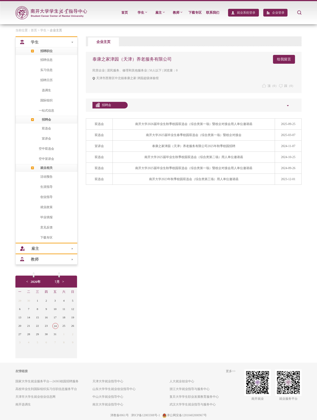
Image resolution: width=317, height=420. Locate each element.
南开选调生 (23, 404)
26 (72, 325)
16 (46, 317)
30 (28, 300)
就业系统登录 (246, 12)
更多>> (231, 371)
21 (28, 325)
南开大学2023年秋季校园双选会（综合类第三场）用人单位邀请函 (193, 179)
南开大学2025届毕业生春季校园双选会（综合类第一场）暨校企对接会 (193, 135)
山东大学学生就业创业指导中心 (114, 389)
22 (37, 325)
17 (55, 317)
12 (72, 309)
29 (19, 300)
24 (55, 326)
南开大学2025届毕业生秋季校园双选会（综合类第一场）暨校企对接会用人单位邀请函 (193, 168)
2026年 (36, 282)
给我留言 (284, 59)
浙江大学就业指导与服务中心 (190, 389)
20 (19, 325)
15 (37, 317)
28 (28, 334)
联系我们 (212, 12)
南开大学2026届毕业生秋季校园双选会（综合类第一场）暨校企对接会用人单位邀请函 (193, 124)
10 (55, 309)
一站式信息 (46, 110)
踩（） (287, 86)
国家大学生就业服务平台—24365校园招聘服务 (47, 381)
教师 (177, 12)
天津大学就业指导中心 (107, 381)
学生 (142, 12)
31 (55, 334)
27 (19, 334)
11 (64, 309)
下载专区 (195, 12)
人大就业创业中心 (182, 381)
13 (19, 317)
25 (64, 325)
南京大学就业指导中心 (107, 404)
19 (72, 317)
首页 (124, 12)
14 (28, 317)
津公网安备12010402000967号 (184, 415)
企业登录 (278, 12)
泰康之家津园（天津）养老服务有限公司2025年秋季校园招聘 (193, 146)
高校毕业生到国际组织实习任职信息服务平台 (46, 389)
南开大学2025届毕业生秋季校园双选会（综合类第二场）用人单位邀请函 (193, 157)
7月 (57, 282)
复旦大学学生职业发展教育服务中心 (194, 396)
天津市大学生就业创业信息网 (35, 396)
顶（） (270, 86)
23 (46, 325)
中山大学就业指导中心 (107, 396)
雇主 (160, 12)
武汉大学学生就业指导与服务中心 (193, 404)
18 (64, 317)
